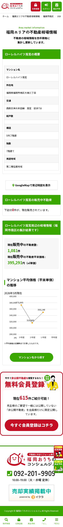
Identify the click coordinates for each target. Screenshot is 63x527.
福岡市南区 (48, 16)
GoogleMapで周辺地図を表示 (31, 185)
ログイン (46, 6)
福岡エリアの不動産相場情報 (26, 16)
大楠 (59, 16)
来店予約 (57, 6)
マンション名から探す (32, 357)
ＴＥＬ (44, 521)
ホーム (5, 16)
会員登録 (35, 6)
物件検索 (6, 521)
